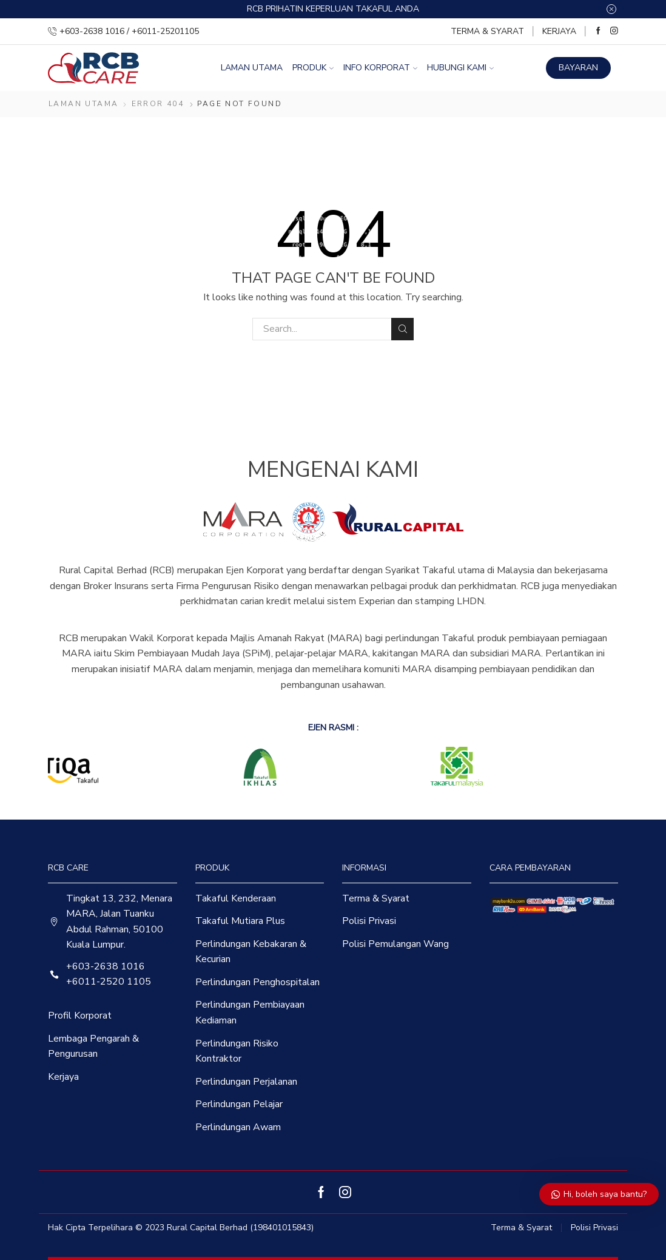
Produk (313, 67)
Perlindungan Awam (238, 1127)
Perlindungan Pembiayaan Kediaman (249, 1012)
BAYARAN (578, 67)
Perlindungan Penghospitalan (257, 982)
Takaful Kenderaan (235, 898)
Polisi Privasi (369, 921)
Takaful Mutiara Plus (240, 921)
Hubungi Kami (460, 67)
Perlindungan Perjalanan (246, 1081)
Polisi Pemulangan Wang (395, 944)
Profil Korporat (80, 1015)
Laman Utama (252, 67)
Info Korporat (380, 67)
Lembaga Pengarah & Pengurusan (93, 1046)
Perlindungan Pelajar (239, 1104)
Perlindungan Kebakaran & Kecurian (250, 951)
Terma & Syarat (487, 31)
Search (402, 329)
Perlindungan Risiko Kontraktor (236, 1051)
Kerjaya (559, 31)
